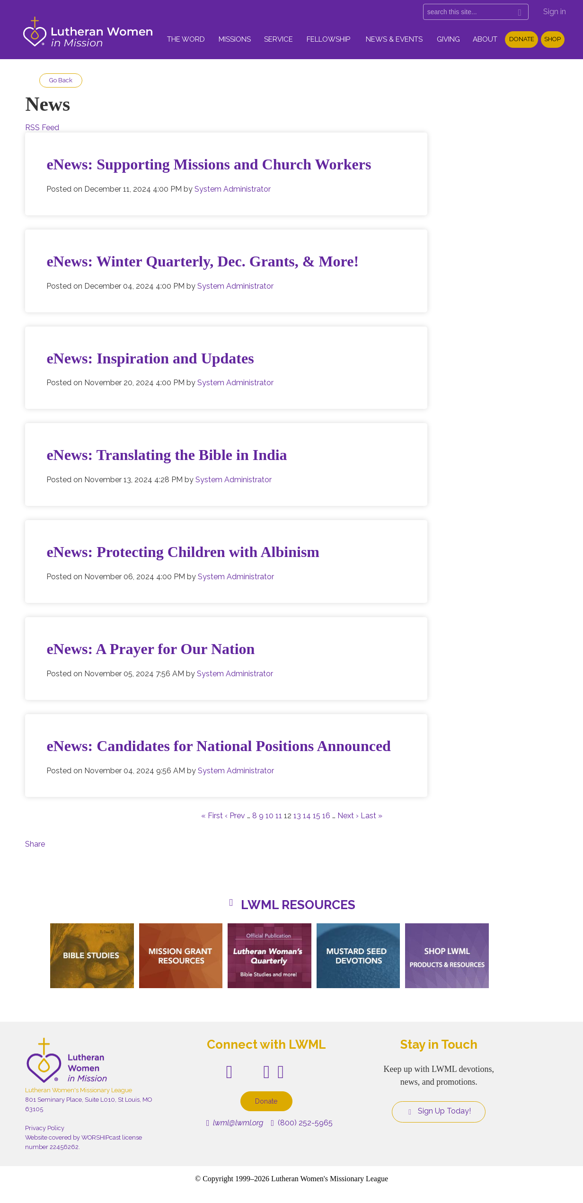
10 (269, 815)
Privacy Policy (44, 1128)
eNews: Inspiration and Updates (150, 358)
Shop (552, 39)
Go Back (60, 80)
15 (316, 815)
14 (307, 815)
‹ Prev (235, 815)
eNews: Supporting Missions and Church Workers (208, 164)
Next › (348, 815)
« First (212, 815)
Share (35, 844)
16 (326, 815)
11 (278, 815)
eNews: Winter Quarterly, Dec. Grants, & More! (202, 261)
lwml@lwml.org (235, 1122)
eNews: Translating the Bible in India (166, 454)
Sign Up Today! (438, 1111)
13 (297, 815)
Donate (521, 39)
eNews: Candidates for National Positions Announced (218, 745)
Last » (371, 815)
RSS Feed (42, 127)
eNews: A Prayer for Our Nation (150, 648)
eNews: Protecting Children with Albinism (182, 551)
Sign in (554, 11)
